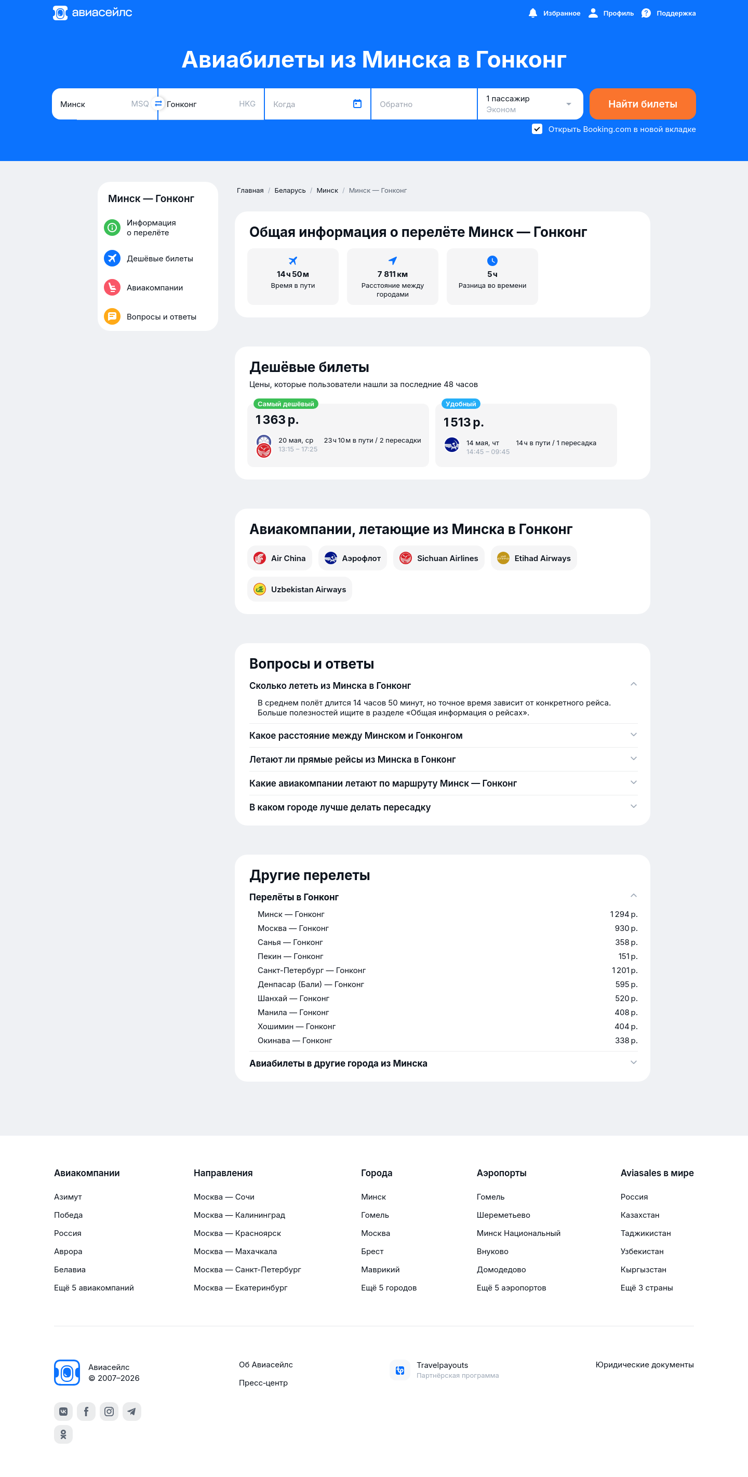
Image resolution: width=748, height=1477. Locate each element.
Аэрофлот (353, 558)
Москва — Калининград (239, 1215)
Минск (373, 1197)
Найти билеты (642, 104)
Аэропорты (502, 1173)
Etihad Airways (534, 558)
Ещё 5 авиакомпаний (94, 1288)
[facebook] (86, 1411)
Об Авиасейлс (266, 1364)
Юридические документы (645, 1364)
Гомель (375, 1215)
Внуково (493, 1251)
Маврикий (380, 1269)
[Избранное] (554, 13)
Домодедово (501, 1269)
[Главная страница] (92, 13)
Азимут (68, 1197)
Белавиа (70, 1269)
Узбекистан (642, 1251)
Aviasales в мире (657, 1173)
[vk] (63, 1411)
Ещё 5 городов (389, 1288)
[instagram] (109, 1411)
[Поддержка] (668, 13)
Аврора (68, 1251)
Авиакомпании (87, 1173)
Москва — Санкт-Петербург (247, 1269)
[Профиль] (610, 13)
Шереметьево (503, 1215)
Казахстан (640, 1215)
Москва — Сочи (224, 1197)
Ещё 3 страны (647, 1288)
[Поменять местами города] (158, 103)
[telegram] (132, 1411)
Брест (372, 1251)
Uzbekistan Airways (299, 589)
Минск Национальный (519, 1233)
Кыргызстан (644, 1269)
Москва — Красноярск (237, 1233)
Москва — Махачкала (235, 1251)
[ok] (63, 1434)
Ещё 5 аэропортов (511, 1288)
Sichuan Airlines (438, 558)
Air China (279, 558)
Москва (375, 1233)
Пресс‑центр (263, 1383)
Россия (68, 1233)
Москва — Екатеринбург (241, 1288)
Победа (68, 1215)
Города (377, 1173)
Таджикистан (646, 1233)
